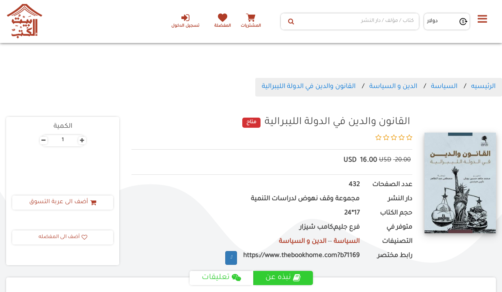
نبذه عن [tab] (283, 278)
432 (354, 185)
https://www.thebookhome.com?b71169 (301, 256)
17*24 (352, 213)
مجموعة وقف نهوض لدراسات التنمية (305, 199)
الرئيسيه (483, 86)
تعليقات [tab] (221, 278)
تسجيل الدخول (185, 20)
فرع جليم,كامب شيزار (329, 227)
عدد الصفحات (392, 185)
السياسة (444, 86)
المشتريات (251, 26)
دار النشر (400, 199)
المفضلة (222, 26)
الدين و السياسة (393, 86)
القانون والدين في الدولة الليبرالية (308, 86)
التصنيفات (397, 241)
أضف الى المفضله (63, 237)
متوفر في (399, 227)
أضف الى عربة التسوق (62, 202)
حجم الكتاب (396, 213)
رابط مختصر (394, 256)
